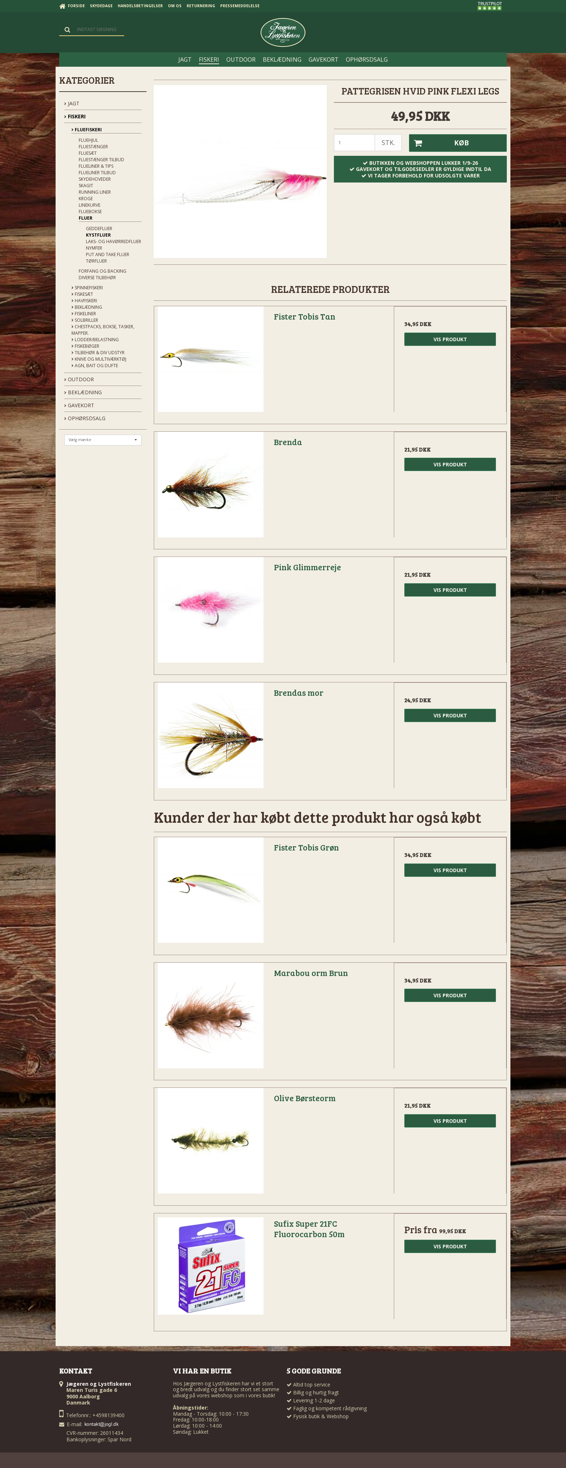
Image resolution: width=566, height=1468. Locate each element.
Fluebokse (90, 211)
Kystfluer (98, 235)
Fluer (85, 218)
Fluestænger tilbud (101, 160)
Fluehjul (88, 140)
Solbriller (84, 320)
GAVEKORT (79, 405)
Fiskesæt (82, 294)
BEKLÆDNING (83, 392)
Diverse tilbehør (97, 277)
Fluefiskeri (86, 130)
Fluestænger (93, 147)
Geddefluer (99, 228)
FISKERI (75, 116)
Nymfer (94, 248)
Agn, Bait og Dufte (94, 365)
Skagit (86, 186)
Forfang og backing (102, 271)
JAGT (71, 103)
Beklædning (86, 307)
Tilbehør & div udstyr (98, 353)
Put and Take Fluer (107, 254)
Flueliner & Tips (96, 166)
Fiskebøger (85, 346)
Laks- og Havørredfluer (113, 241)
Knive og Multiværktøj (98, 359)
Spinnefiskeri (87, 288)
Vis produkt (450, 339)
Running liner (95, 192)
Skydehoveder (95, 179)
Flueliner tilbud (97, 173)
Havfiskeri (84, 301)
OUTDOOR (79, 379)
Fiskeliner (83, 314)
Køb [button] (439, 143)
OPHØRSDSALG (84, 418)
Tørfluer (96, 261)
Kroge (86, 198)
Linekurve (89, 205)
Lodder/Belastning (95, 340)
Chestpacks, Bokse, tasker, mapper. (102, 330)
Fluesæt (88, 153)
